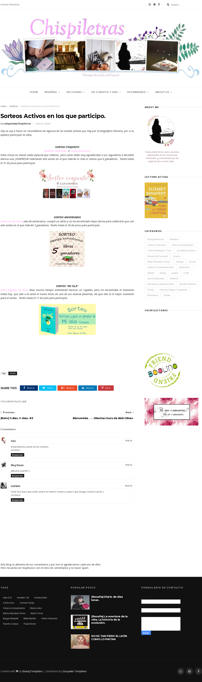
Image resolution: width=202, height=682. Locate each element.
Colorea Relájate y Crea (159, 250)
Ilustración (184, 267)
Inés (13, 441)
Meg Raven (17, 465)
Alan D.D (7, 597)
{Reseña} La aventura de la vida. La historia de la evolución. (109, 619)
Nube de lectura (80, 151)
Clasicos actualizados (182, 245)
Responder (17, 454)
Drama (176, 256)
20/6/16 (128, 486)
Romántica (152, 295)
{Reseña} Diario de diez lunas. (107, 598)
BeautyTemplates (32, 671)
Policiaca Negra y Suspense (173, 289)
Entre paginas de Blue (14, 290)
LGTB (186, 273)
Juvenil (175, 273)
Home (34, 92)
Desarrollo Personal (157, 256)
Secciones (74, 92)
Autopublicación (155, 239)
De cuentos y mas (104, 92)
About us (162, 92)
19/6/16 (128, 441)
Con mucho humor (186, 250)
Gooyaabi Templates (75, 671)
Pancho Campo (11, 623)
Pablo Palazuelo (49, 618)
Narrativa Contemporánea (160, 284)
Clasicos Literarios (156, 245)
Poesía (150, 289)
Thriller (167, 295)
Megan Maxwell (10, 618)
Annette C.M (23, 597)
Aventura (174, 239)
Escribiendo (136, 92)
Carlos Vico (8, 602)
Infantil (150, 273)
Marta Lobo (36, 608)
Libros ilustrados (155, 278)
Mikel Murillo (29, 618)
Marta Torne (37, 613)
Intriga (163, 273)
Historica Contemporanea (160, 267)
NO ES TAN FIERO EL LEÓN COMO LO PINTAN (109, 637)
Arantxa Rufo (40, 597)
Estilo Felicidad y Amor (158, 261)
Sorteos (13, 106)
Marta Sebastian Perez (14, 613)
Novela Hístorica (188, 284)
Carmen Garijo (27, 602)
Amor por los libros (12, 221)
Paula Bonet (30, 623)
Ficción (192, 261)
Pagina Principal (10, 4)
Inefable (15, 486)
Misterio (174, 278)
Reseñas (51, 92)
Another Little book (55, 151)
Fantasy (179, 261)
